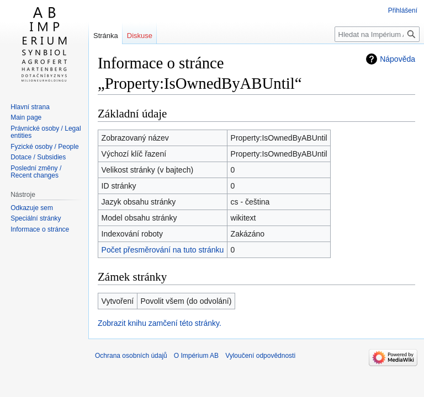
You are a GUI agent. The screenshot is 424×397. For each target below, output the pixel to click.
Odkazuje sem (31, 208)
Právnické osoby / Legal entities (45, 132)
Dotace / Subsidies (38, 157)
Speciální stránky (35, 218)
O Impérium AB (196, 356)
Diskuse (139, 35)
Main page (25, 117)
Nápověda (397, 59)
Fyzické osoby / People (44, 147)
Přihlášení (402, 10)
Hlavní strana (30, 107)
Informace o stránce (39, 229)
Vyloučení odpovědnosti (260, 356)
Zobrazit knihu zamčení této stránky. (159, 323)
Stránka (105, 35)
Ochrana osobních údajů (131, 356)
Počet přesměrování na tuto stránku (163, 249)
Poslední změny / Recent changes (35, 172)
